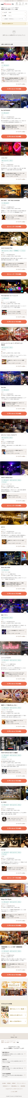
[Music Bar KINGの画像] (14, 558)
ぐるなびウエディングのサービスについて (13, 1088)
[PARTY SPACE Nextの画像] (14, 468)
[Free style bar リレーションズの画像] (14, 286)
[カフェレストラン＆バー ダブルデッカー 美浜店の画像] (14, 334)
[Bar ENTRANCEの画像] (14, 101)
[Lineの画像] (14, 54)
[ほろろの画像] (14, 518)
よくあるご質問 (14, 1091)
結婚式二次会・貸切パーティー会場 (8, 1042)
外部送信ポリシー (6, 1086)
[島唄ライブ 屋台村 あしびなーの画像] (14, 696)
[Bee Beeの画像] (14, 378)
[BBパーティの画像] (14, 606)
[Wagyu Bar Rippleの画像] (14, 890)
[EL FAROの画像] (14, 793)
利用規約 (9, 1083)
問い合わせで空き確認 (14, 89)
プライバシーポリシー (21, 1083)
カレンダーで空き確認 (14, 226)
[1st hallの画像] (14, 841)
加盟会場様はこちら (15, 1086)
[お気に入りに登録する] (25, 60)
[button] (14, 1054)
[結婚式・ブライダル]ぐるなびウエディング (9, 1040)
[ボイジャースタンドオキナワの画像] (14, 426)
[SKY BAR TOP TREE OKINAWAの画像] (14, 191)
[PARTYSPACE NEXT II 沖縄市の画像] (14, 743)
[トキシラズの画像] (14, 149)
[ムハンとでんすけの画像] (14, 648)
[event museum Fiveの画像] (14, 239)
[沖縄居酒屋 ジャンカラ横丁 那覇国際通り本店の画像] (14, 938)
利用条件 (14, 1083)
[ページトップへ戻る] (14, 1036)
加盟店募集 (23, 1086)
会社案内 (4, 1083)
